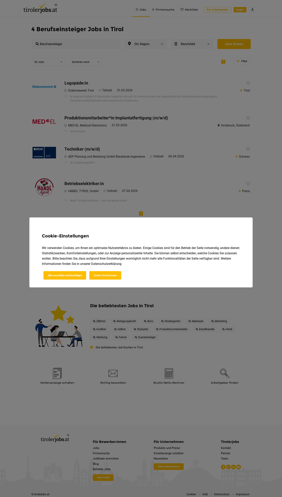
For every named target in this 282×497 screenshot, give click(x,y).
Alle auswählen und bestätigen (65, 275)
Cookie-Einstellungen (105, 275)
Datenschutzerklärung (106, 264)
